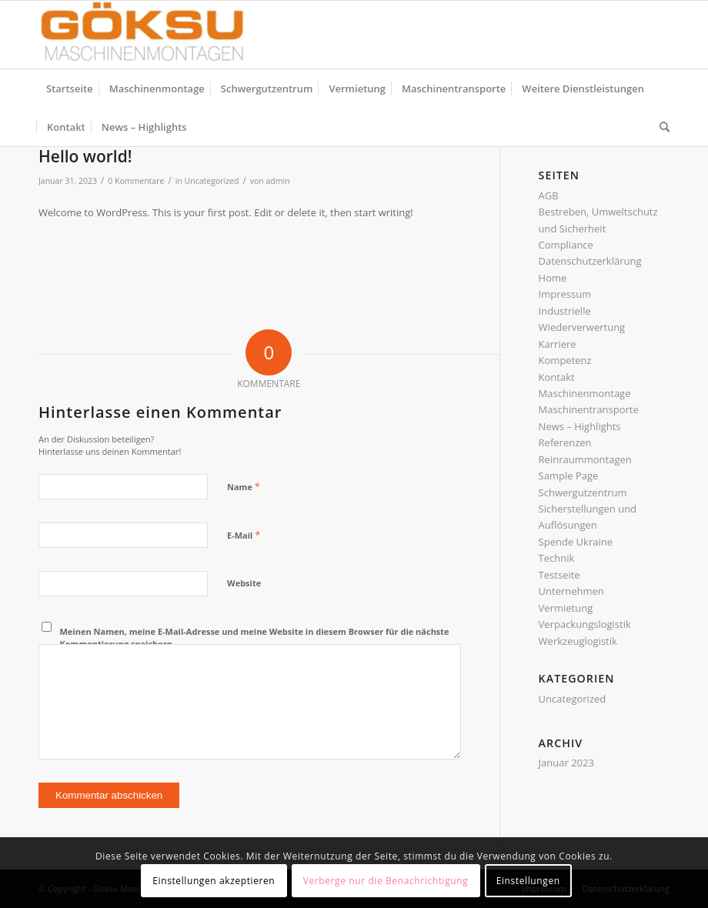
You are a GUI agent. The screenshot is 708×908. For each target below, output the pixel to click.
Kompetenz (565, 360)
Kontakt (557, 377)
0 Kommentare (136, 180)
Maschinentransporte (589, 409)
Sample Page (569, 475)
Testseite (559, 575)
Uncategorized (212, 180)
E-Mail (243, 535)
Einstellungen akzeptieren (213, 880)
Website (244, 583)
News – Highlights (580, 426)
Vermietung (566, 608)
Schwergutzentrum (583, 492)
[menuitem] (69, 88)
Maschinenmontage (585, 393)
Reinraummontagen (585, 459)
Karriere (557, 344)
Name (243, 486)
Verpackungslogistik (585, 624)
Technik (557, 558)
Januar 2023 (566, 762)
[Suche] (661, 127)
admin (278, 180)
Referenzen (565, 442)
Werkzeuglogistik (578, 641)
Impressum (565, 294)
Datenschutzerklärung (590, 261)
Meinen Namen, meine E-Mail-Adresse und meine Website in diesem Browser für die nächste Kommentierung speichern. (254, 638)
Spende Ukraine (576, 542)
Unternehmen (571, 591)
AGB (549, 195)
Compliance (566, 245)
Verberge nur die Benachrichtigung (386, 880)
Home (553, 278)
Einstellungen (528, 880)
